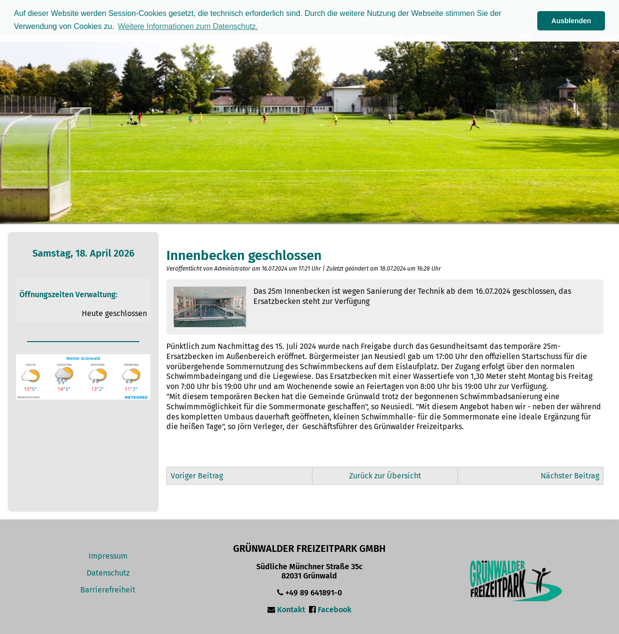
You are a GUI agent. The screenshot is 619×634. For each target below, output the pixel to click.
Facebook (335, 609)
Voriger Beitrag (197, 475)
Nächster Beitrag (570, 475)
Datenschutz (108, 572)
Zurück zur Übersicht (385, 475)
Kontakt (291, 609)
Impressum (108, 556)
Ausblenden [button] (571, 21)
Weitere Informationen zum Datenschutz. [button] (188, 26)
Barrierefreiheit (107, 589)
